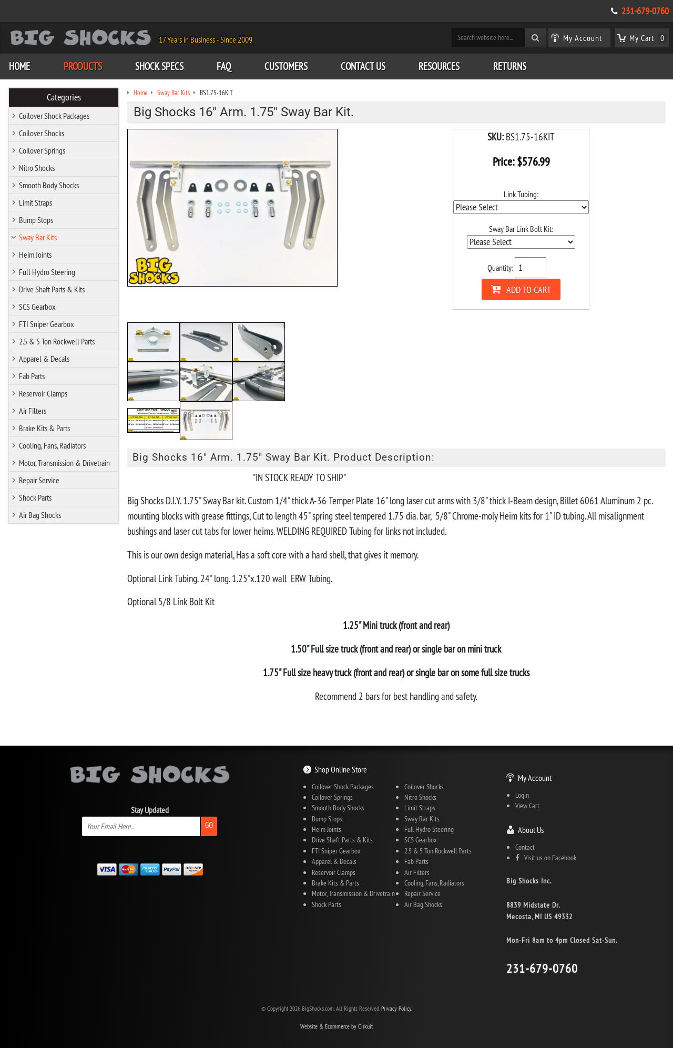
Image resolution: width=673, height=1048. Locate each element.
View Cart (527, 805)
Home (19, 66)
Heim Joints (35, 254)
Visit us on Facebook (545, 857)
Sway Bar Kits (38, 237)
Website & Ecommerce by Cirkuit (336, 1026)
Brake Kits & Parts (44, 428)
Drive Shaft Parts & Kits (52, 289)
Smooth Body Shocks (49, 185)
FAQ (224, 66)
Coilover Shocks (41, 133)
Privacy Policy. (396, 1008)
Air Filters (32, 410)
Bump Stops (36, 220)
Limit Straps (35, 202)
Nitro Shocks (37, 167)
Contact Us (363, 66)
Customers (286, 66)
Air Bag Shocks (40, 515)
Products (83, 66)
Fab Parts (32, 376)
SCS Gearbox (37, 306)
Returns (509, 66)
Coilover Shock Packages (54, 115)
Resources (439, 66)
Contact (525, 847)
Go (209, 825)
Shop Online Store (340, 769)
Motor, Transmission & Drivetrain (64, 462)
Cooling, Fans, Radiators (52, 445)
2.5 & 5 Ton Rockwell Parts (57, 341)
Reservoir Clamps (43, 393)
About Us (531, 830)
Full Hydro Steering (47, 272)
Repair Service (39, 480)
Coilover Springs (42, 150)
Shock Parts (35, 497)
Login (522, 795)
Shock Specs (159, 66)
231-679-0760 (645, 11)
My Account (535, 777)
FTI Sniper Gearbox (46, 324)
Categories (64, 97)
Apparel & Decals (44, 358)
